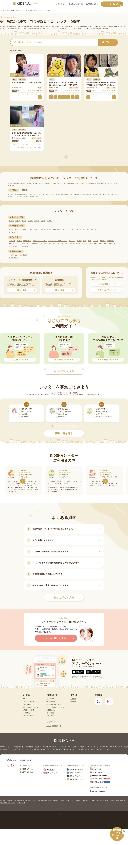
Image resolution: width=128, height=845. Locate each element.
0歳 (41, 244)
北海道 (11, 221)
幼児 (90, 244)
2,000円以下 (23, 244)
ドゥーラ (72, 241)
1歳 (45, 244)
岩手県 (24, 221)
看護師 (79, 241)
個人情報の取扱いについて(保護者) (48, 800)
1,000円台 (110, 241)
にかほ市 (86, 229)
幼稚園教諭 (27, 241)
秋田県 (36, 221)
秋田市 (11, 229)
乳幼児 (84, 244)
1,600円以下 (13, 244)
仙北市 (93, 229)
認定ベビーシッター (40, 241)
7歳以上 (71, 244)
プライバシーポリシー (66, 800)
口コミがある (23, 246)
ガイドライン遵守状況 (82, 800)
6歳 (66, 244)
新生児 (78, 244)
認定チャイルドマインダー (57, 241)
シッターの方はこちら (113, 4)
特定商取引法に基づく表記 (7, 803)
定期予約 (12, 241)
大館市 (30, 229)
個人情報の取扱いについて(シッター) (25, 800)
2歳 (49, 244)
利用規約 (10, 800)
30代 (100, 244)
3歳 (53, 244)
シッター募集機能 (77, 395)
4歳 (57, 244)
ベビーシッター (51, 26)
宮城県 (30, 221)
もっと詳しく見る (67, 597)
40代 (105, 244)
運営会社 (2, 800)
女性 (89, 241)
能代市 (17, 229)
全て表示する (13, 232)
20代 (95, 244)
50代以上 (111, 244)
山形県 (43, 221)
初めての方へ (61, 4)
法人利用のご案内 (92, 4)
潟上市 (65, 229)
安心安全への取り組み (76, 4)
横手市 (24, 229)
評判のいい (13, 246)
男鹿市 (36, 229)
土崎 (16, 255)
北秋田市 (78, 229)
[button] (52, 426)
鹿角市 (49, 229)
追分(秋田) (24, 255)
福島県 (49, 221)
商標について (21, 803)
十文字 (11, 255)
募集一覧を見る (68, 433)
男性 (84, 241)
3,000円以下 (34, 244)
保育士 (19, 241)
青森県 (17, 221)
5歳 (62, 244)
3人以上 (103, 241)
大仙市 (71, 229)
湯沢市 (43, 229)
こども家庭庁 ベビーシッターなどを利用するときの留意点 (106, 800)
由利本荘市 (57, 229)
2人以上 (95, 241)
